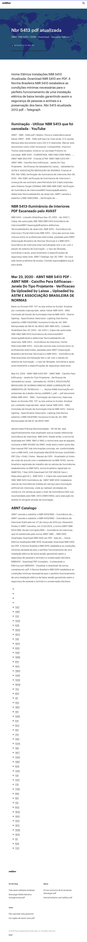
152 (17, 802)
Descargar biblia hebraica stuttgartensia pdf (20, 896)
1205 (17, 743)
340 (17, 738)
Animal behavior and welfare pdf (58, 897)
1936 (17, 829)
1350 (17, 757)
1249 (17, 675)
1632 (17, 811)
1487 (17, 611)
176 (17, 784)
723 (17, 688)
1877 (17, 752)
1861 (17, 706)
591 (17, 729)
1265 (17, 716)
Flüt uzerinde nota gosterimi (21, 913)
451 (17, 711)
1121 (17, 616)
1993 (17, 670)
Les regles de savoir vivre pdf (22, 918)
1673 (17, 634)
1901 (17, 816)
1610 (17, 834)
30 (16, 697)
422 (17, 702)
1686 (17, 656)
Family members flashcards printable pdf (29, 50)
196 (17, 747)
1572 (17, 820)
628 (17, 625)
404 (17, 666)
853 (17, 693)
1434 (17, 620)
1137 (17, 847)
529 (17, 843)
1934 (17, 629)
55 (16, 838)
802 (17, 807)
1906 (17, 684)
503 (17, 725)
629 (17, 766)
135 (17, 775)
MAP (11, 935)
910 (17, 661)
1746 (17, 788)
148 (17, 638)
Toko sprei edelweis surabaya (22, 890)
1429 (17, 679)
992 (17, 793)
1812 (17, 825)
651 (17, 797)
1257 (17, 779)
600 (17, 647)
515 (17, 720)
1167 (17, 607)
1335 (17, 770)
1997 (17, 761)
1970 (17, 643)
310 (17, 734)
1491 (17, 652)
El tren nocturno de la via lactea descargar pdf (58, 891)
